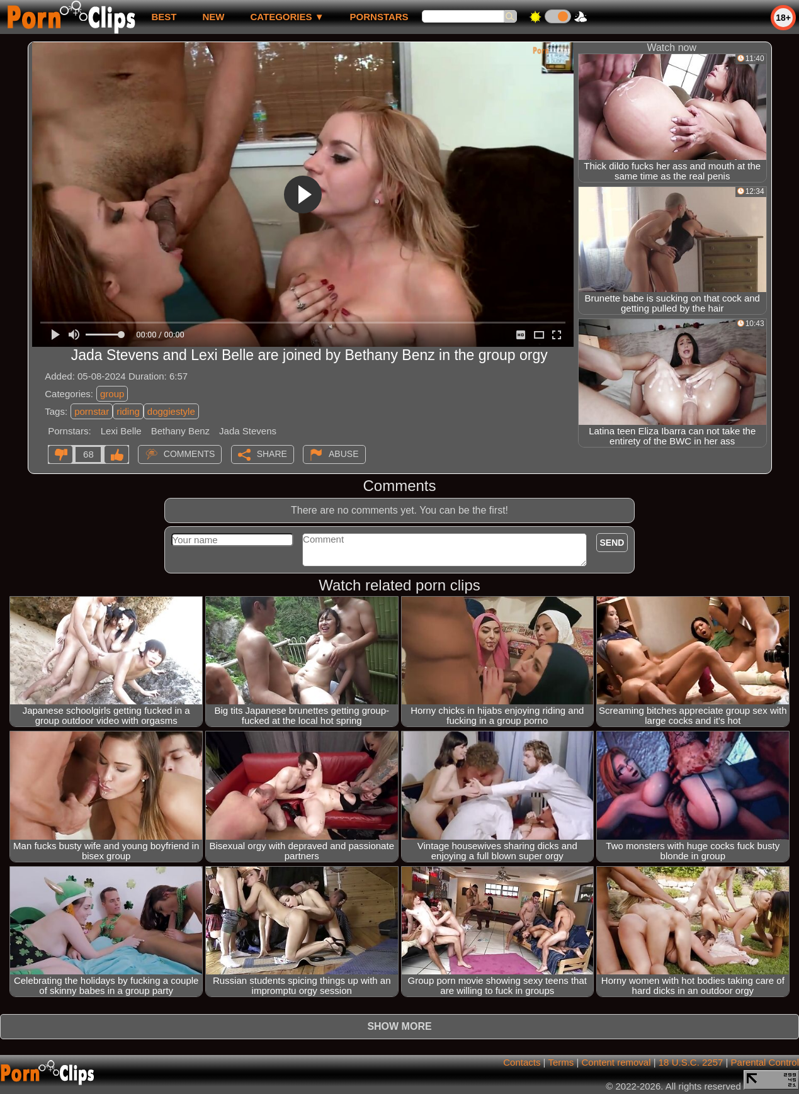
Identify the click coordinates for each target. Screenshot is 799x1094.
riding (128, 411)
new (213, 16)
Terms (561, 1062)
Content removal (615, 1062)
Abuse (343, 454)
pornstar (91, 411)
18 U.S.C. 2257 (691, 1062)
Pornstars (379, 16)
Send (612, 543)
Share (272, 454)
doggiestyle (171, 411)
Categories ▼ (287, 16)
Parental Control (765, 1062)
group (112, 393)
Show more (399, 1026)
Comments (189, 454)
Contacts (521, 1062)
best (163, 16)
